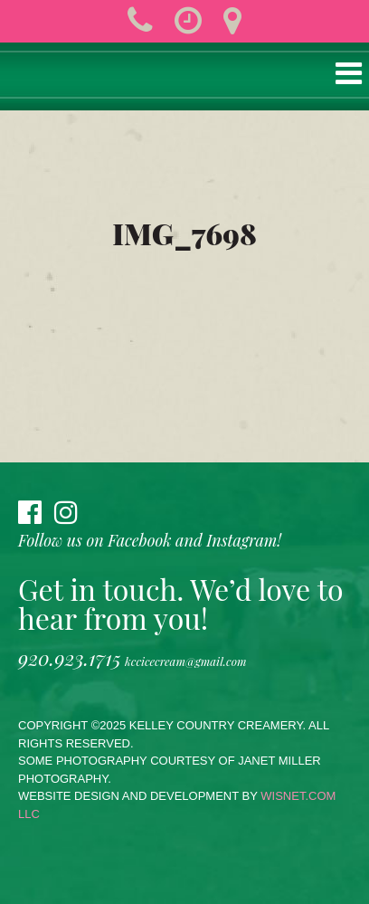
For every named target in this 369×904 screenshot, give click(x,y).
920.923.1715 (69, 657)
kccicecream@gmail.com (185, 661)
